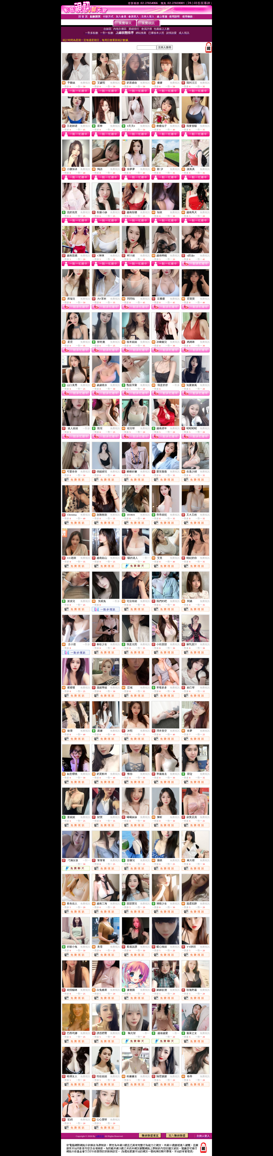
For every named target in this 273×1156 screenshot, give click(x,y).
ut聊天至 (100, 1136)
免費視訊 (85, 82)
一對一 (146, 558)
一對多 (176, 385)
